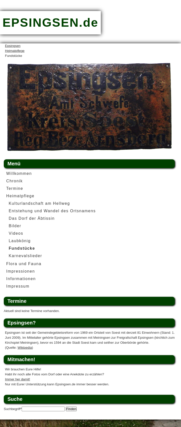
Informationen (21, 279)
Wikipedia (24, 347)
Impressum (18, 286)
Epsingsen (12, 46)
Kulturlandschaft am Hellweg (39, 203)
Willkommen (19, 173)
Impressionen (20, 271)
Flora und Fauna (23, 264)
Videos (16, 233)
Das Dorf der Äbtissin (32, 218)
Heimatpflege (15, 51)
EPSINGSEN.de (50, 22)
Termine (14, 188)
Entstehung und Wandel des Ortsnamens (52, 211)
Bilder (15, 226)
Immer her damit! (17, 379)
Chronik (14, 181)
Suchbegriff (13, 409)
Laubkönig (20, 241)
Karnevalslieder (25, 256)
